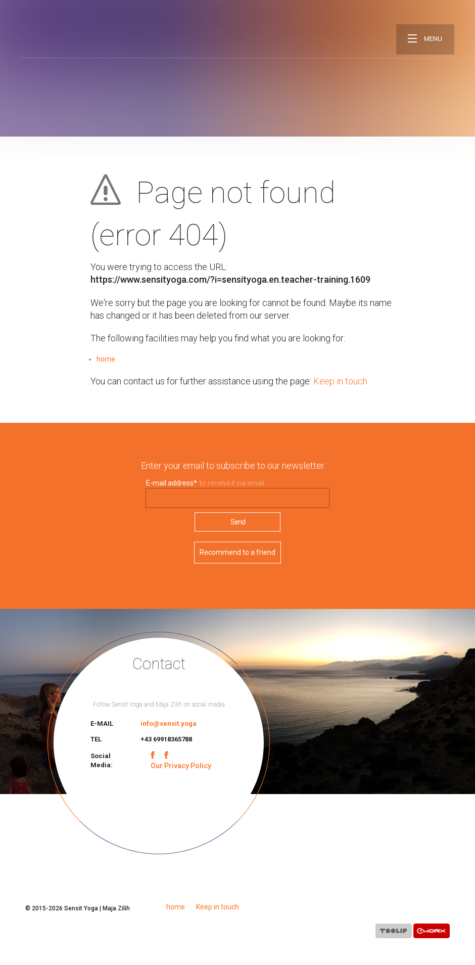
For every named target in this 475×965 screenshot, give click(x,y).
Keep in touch (340, 381)
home (106, 359)
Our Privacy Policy (181, 766)
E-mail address (171, 483)
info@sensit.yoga (168, 723)
